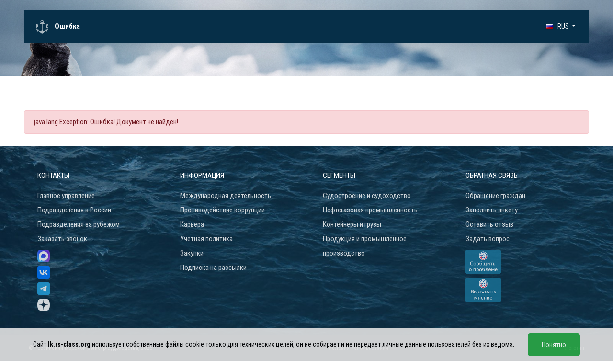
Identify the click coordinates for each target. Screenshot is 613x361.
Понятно (554, 345)
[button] (561, 26)
